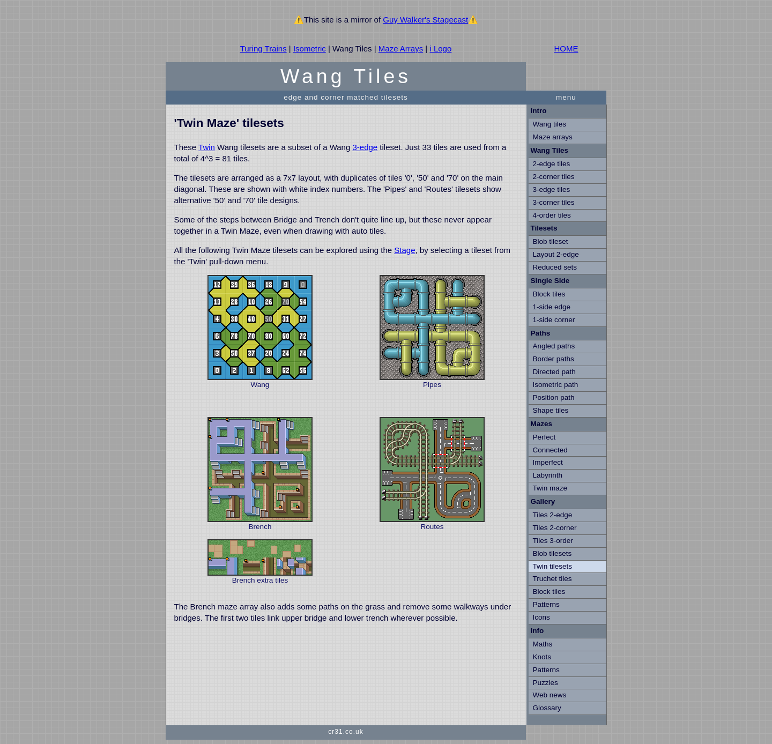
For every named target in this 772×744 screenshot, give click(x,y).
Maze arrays (553, 137)
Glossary (547, 708)
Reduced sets (555, 267)
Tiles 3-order (553, 541)
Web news (550, 695)
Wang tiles (550, 124)
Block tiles (549, 294)
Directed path (554, 372)
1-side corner (554, 320)
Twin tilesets (553, 566)
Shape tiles (551, 410)
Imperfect (548, 462)
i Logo (440, 48)
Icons (541, 617)
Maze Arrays (400, 48)
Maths (543, 644)
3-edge (364, 147)
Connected (550, 450)
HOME (566, 48)
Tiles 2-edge (553, 515)
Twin (206, 147)
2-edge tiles (551, 164)
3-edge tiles (551, 189)
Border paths (553, 359)
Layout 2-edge (556, 254)
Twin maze (550, 488)
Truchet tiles (552, 579)
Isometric (309, 48)
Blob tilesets (552, 553)
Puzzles (545, 683)
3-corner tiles (554, 202)
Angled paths (554, 346)
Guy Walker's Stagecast (425, 19)
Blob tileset (550, 241)
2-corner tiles (554, 177)
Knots (542, 657)
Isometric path (555, 385)
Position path (554, 397)
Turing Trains (263, 48)
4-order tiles (552, 215)
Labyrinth (548, 475)
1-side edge (552, 307)
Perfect (544, 437)
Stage (404, 250)
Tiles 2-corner (555, 528)
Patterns (546, 604)
